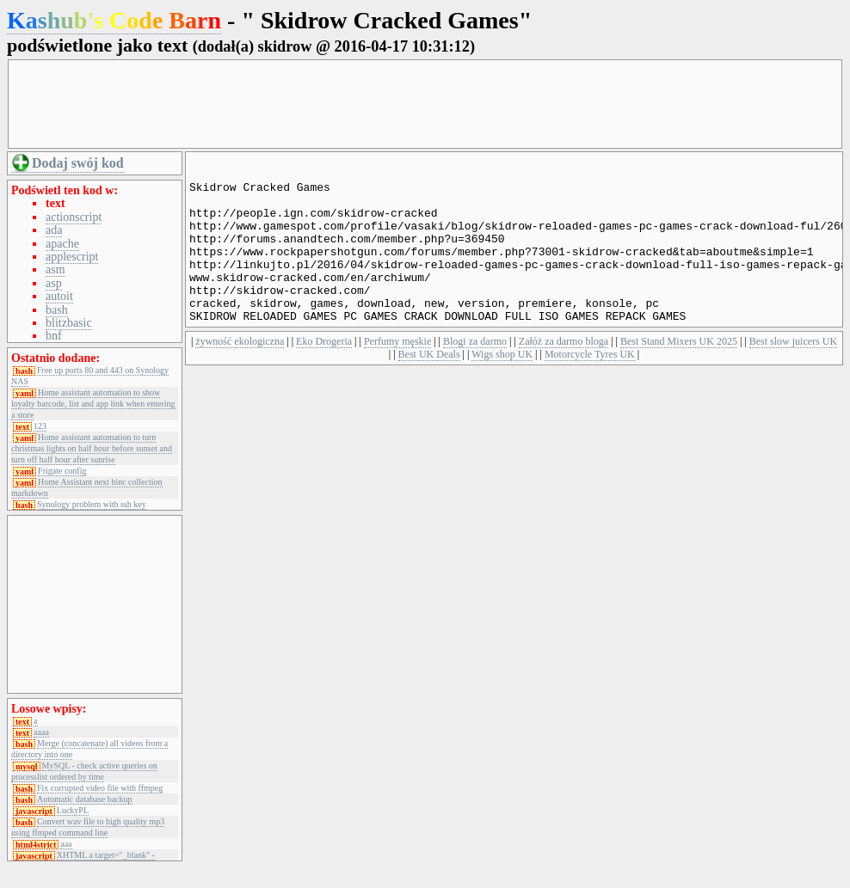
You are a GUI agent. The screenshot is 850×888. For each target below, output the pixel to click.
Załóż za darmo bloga (563, 375)
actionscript (74, 217)
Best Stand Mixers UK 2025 (678, 375)
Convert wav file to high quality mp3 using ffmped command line (87, 827)
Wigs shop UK (502, 388)
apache (62, 243)
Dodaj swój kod (78, 163)
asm (55, 269)
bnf (54, 335)
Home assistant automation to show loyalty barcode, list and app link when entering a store (93, 404)
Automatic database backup (84, 799)
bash (57, 309)
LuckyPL (73, 810)
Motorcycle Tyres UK (590, 388)
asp (54, 283)
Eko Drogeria (324, 375)
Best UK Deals (429, 388)
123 (40, 426)
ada (54, 230)
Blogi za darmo (475, 375)
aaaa (41, 732)
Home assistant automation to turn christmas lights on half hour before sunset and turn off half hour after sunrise (91, 448)
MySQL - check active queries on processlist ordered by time (84, 771)
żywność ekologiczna (239, 375)
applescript (72, 256)
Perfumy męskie (397, 375)
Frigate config (62, 471)
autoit (59, 296)
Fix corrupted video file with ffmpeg (100, 788)
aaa (65, 844)
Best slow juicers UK (793, 375)
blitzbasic (69, 322)
